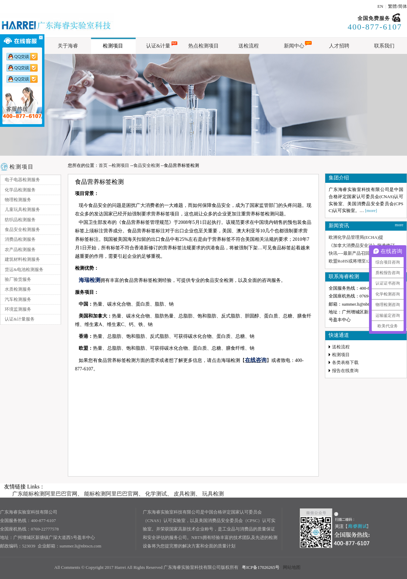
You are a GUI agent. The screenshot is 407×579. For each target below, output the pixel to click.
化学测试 (156, 494)
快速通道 (339, 335)
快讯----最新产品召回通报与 (356, 253)
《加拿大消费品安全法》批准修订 (362, 245)
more (399, 225)
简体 (402, 6)
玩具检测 (213, 494)
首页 (103, 165)
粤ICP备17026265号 (260, 567)
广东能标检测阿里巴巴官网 (44, 494)
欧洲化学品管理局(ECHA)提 (356, 237)
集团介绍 (339, 177)
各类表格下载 (345, 362)
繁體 (392, 6)
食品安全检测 (146, 165)
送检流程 (341, 346)
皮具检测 (184, 494)
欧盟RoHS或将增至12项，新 (356, 261)
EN (380, 6)
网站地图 (292, 567)
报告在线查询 (345, 370)
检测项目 (21, 167)
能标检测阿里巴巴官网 (111, 494)
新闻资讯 (339, 225)
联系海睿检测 (344, 276)
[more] (371, 210)
